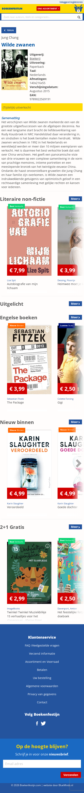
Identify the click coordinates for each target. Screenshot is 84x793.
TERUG (9, 30)
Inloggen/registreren (71, 1)
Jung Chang (10, 37)
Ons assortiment (48, 8)
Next (78, 240)
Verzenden (70, 775)
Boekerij (35, 58)
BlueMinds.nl (66, 785)
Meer (74, 199)
